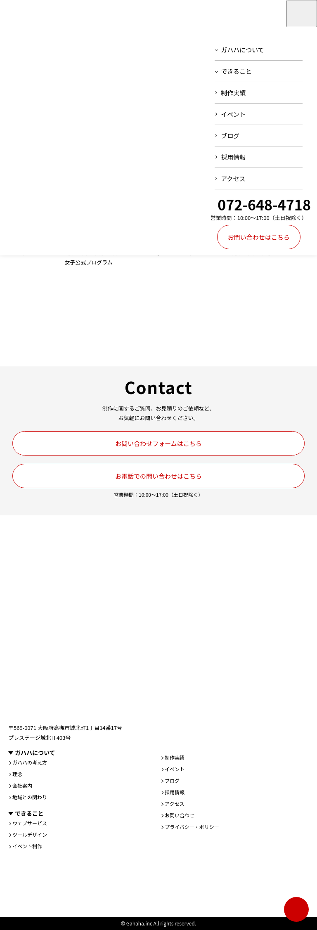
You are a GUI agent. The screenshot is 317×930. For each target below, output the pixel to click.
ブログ (230, 135)
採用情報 (233, 157)
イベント (233, 114)
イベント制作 (27, 846)
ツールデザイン (29, 834)
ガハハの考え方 (29, 762)
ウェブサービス (29, 823)
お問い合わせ (179, 815)
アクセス (233, 178)
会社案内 (22, 785)
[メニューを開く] (301, 13)
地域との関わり (29, 797)
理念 (17, 774)
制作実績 (233, 92)
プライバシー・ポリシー (192, 826)
